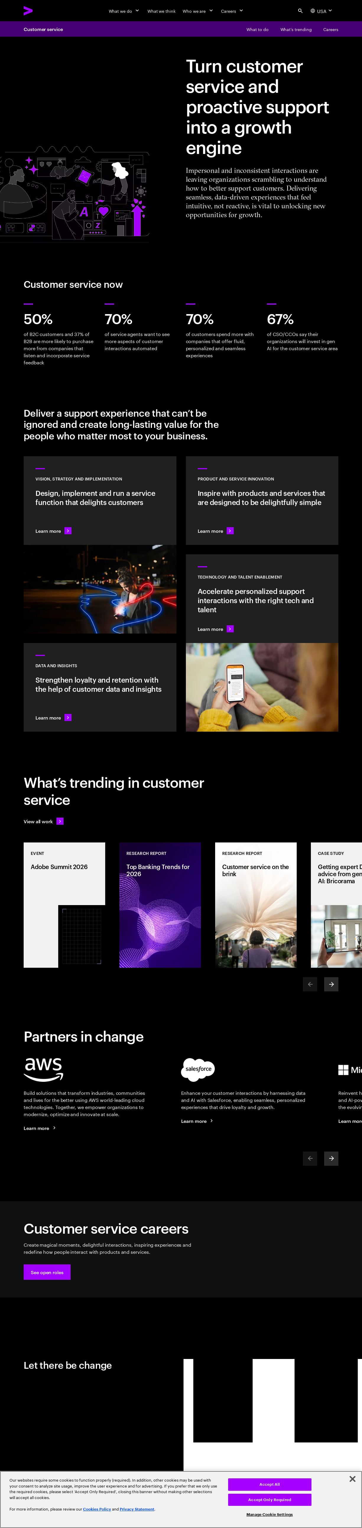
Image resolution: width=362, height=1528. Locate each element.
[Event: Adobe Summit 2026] (64, 905)
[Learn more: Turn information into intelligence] (100, 687)
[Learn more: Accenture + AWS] (40, 1128)
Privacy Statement (137, 1509)
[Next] (331, 984)
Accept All (269, 1484)
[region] (181, 1499)
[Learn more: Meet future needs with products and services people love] (262, 500)
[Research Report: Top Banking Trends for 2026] (160, 905)
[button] (47, 1272)
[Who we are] (198, 10)
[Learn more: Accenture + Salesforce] (198, 1121)
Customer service (43, 29)
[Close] (352, 1478)
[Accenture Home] (42, 10)
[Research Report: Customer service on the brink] (256, 905)
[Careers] (233, 10)
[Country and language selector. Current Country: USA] (322, 11)
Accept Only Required (269, 1500)
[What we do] (124, 10)
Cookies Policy (97, 1509)
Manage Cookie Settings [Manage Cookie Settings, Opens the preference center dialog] (269, 1514)
